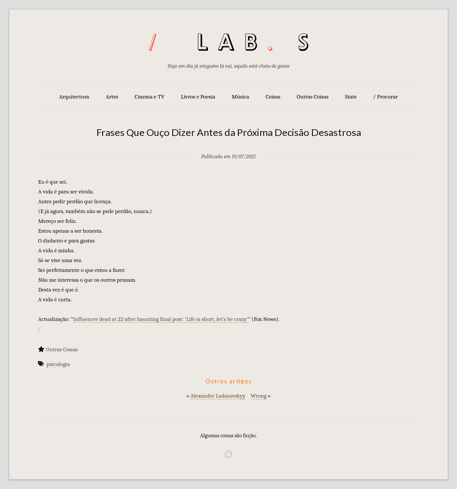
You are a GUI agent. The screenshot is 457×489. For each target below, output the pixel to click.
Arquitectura (74, 96)
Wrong (259, 395)
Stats (351, 96)
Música (240, 96)
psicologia (58, 364)
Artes (112, 96)
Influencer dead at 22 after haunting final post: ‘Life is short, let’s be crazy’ (160, 319)
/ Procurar (385, 96)
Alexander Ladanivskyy (218, 395)
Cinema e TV (149, 96)
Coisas (273, 96)
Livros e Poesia (198, 96)
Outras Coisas (312, 96)
